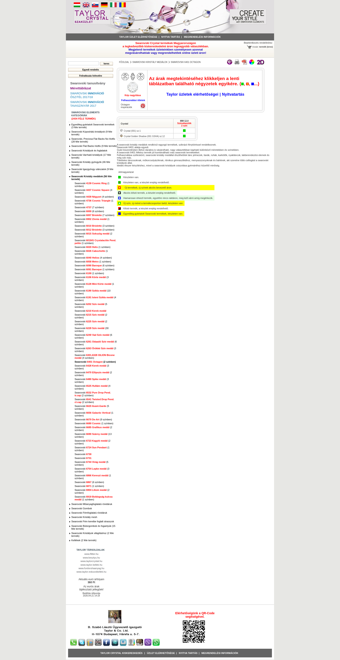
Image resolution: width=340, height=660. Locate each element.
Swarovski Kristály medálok (149, 62)
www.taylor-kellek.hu (91, 564)
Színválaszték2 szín (184, 124)
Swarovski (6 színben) (89, 211)
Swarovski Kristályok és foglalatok (89, 150)
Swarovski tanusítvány (87, 83)
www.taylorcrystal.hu (91, 561)
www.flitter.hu (91, 554)
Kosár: (255, 47)
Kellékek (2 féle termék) (83, 540)
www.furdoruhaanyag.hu (91, 568)
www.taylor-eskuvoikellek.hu (91, 571)
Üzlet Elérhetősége (161, 653)
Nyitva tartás (170, 37)
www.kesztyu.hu (91, 557)
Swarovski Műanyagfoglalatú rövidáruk (91, 504)
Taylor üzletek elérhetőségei (192, 94)
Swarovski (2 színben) (95, 361)
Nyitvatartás (233, 94)
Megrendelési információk (202, 37)
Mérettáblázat (80, 88)
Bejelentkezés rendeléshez (258, 42)
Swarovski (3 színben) (94, 225)
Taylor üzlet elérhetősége (138, 37)
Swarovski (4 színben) (94, 196)
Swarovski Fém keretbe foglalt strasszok (92, 521)
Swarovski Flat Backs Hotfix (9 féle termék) (94, 146)
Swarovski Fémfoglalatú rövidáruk (89, 512)
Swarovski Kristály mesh (84, 517)
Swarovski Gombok (81, 508)
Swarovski (90, 311)
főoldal (124, 62)
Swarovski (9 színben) (93, 419)
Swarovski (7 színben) (89, 207)
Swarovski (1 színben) (92, 247)
